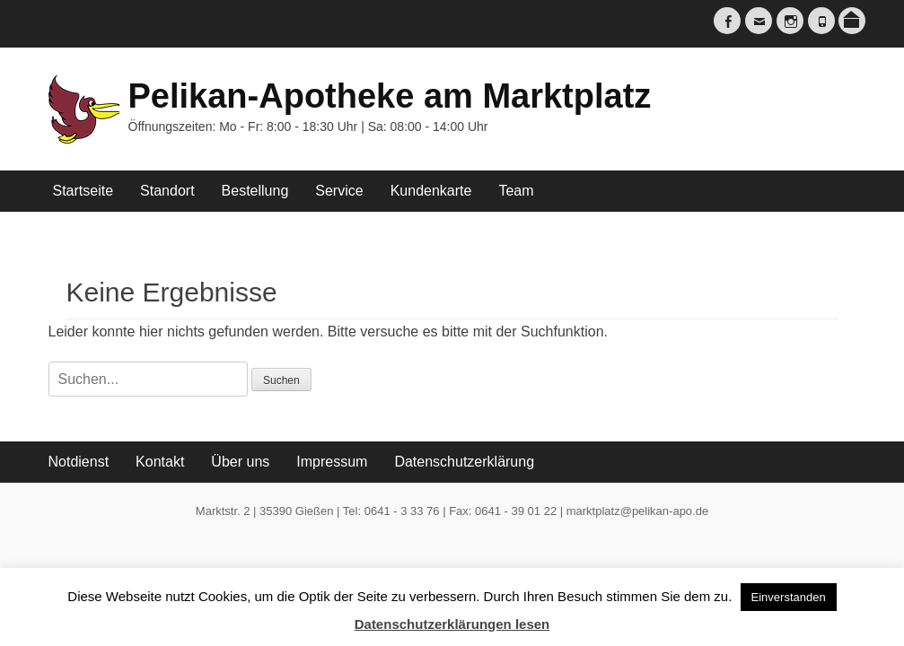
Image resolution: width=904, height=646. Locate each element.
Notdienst (79, 461)
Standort (167, 190)
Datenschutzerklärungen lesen (452, 624)
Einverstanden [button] (788, 597)
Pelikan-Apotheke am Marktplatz (390, 96)
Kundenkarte (431, 190)
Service (339, 190)
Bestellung (255, 190)
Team (515, 190)
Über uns (240, 461)
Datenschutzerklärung (464, 461)
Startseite (83, 190)
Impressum (331, 461)
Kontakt (160, 461)
